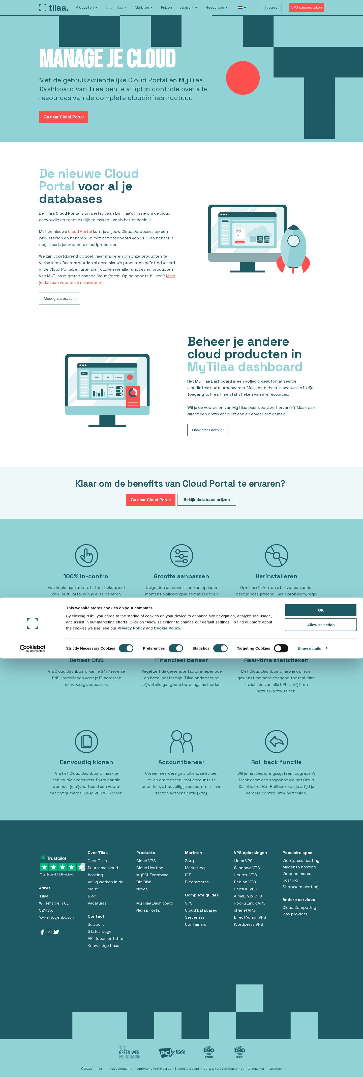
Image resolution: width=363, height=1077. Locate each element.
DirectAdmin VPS (250, 917)
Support (96, 924)
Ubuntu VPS (245, 875)
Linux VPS (243, 860)
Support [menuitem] (186, 7)
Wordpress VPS (248, 924)
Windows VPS (247, 867)
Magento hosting (299, 867)
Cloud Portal (80, 231)
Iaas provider (295, 914)
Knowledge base (103, 945)
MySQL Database (152, 875)
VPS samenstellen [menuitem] (306, 7)
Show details (309, 1067)
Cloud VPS (146, 860)
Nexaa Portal (148, 910)
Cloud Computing (299, 907)
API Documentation (106, 938)
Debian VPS (245, 882)
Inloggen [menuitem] (272, 7)
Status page (99, 931)
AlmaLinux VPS (248, 896)
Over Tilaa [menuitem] (114, 7)
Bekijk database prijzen (207, 499)
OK (321, 1028)
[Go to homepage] (54, 8)
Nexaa (142, 889)
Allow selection (321, 1043)
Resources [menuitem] (215, 7)
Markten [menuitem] (142, 7)
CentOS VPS (245, 889)
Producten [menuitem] (85, 7)
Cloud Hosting (149, 867)
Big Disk (143, 882)
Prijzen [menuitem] (166, 7)
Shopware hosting (300, 886)
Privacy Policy (131, 1046)
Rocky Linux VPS (249, 903)
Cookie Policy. (167, 1046)
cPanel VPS (244, 910)
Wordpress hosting (301, 860)
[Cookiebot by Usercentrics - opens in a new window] (33, 1067)
